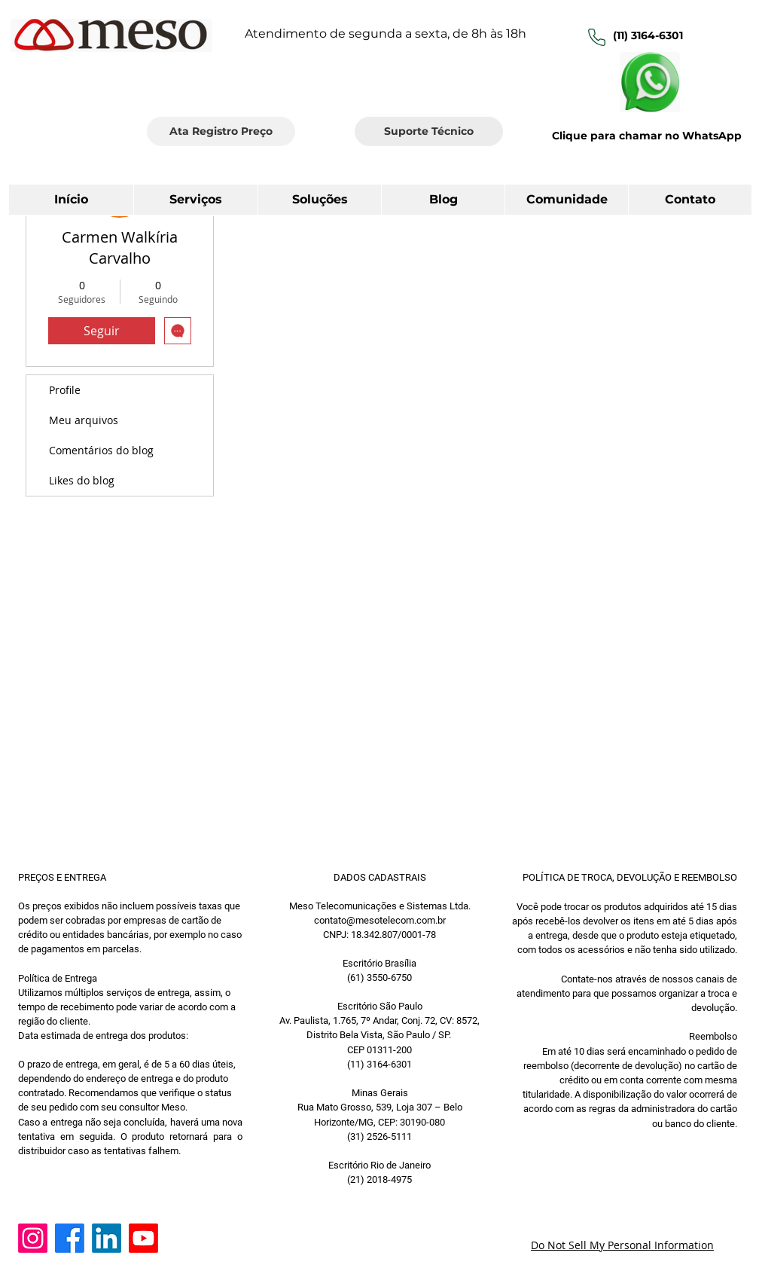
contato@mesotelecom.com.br (380, 920)
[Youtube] (143, 1238)
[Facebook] (69, 1238)
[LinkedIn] (106, 1238)
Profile (65, 390)
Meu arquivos (83, 420)
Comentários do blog (101, 450)
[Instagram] (32, 1238)
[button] (689, 200)
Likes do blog (81, 480)
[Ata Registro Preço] (221, 131)
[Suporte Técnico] (429, 131)
